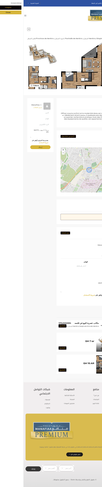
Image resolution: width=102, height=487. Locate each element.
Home (93, 29)
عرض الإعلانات (41, 233)
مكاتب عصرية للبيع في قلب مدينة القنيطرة (57, 323)
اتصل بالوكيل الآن (51, 454)
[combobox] (42, 468)
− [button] (39, 153)
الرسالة (91, 279)
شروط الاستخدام (65, 295)
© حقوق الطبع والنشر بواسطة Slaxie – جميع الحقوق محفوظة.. (51, 479)
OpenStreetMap (84, 191)
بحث (10, 468)
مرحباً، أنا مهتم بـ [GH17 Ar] (65, 286)
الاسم (92, 262)
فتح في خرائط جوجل (44, 136)
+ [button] (39, 150)
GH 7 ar (66, 341)
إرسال (17, 147)
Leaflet (76, 191)
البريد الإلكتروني (89, 270)
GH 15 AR (65, 363)
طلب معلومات (87, 300)
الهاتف (62, 262)
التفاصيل (39, 325)
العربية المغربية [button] (11, 3)
